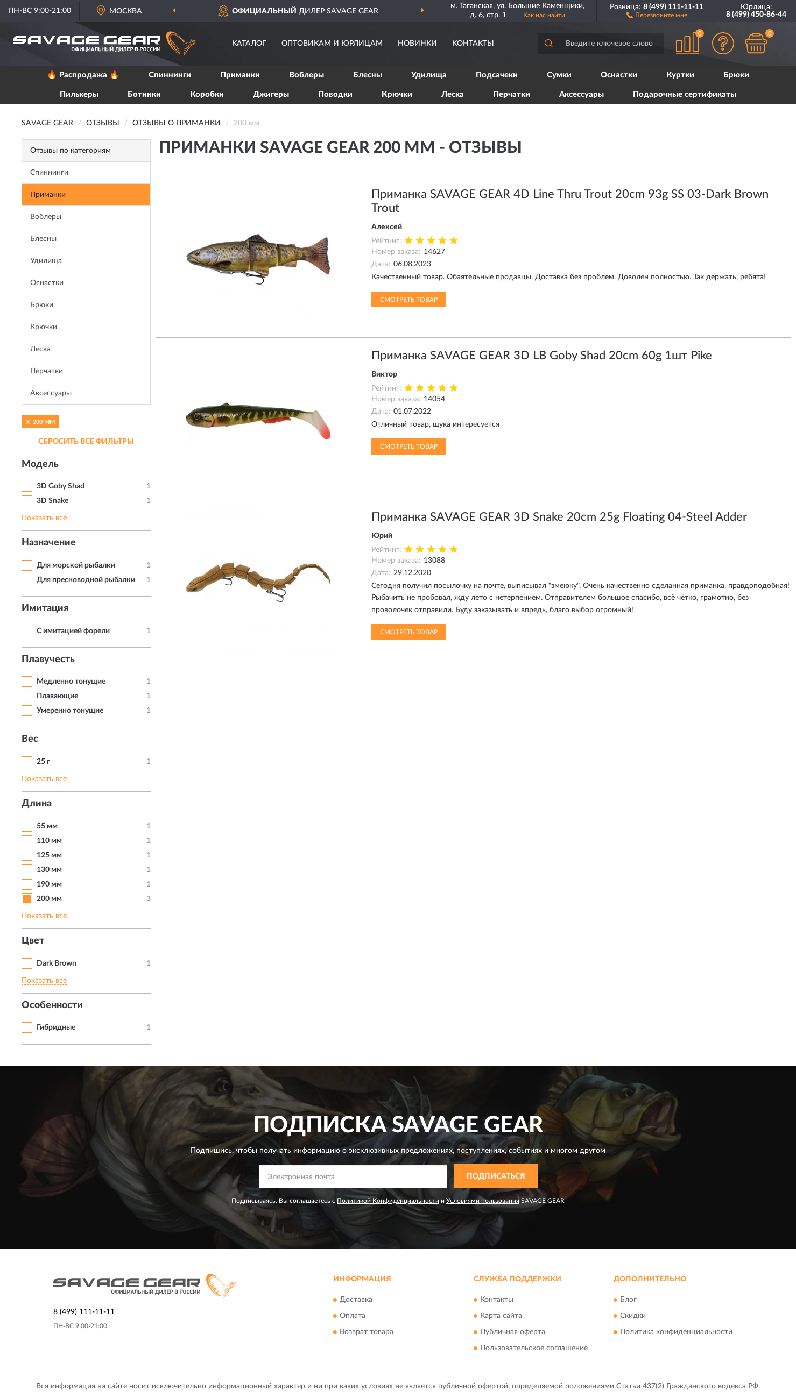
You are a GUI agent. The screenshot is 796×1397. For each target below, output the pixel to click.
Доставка (356, 1300)
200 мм (49, 899)
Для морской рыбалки (76, 565)
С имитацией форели (73, 631)
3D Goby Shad (60, 486)
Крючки (397, 94)
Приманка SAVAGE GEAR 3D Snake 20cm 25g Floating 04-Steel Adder (559, 517)
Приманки (240, 75)
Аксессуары (581, 94)
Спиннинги (170, 75)
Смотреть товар (409, 299)
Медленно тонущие (71, 681)
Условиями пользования (482, 1200)
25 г (43, 761)
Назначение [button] (49, 543)
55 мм (47, 826)
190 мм (49, 884)
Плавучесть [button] (48, 659)
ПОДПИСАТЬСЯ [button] (496, 1176)
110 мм (49, 841)
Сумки (559, 75)
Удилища (429, 75)
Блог (628, 1300)
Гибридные (56, 1027)
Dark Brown (56, 963)
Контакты (473, 43)
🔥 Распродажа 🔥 (83, 75)
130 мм (49, 870)
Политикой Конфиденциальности (388, 1200)
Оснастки (619, 75)
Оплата (352, 1316)
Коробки (207, 94)
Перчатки (511, 94)
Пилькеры (79, 94)
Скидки (633, 1316)
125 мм (49, 855)
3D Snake (52, 501)
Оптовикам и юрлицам (332, 43)
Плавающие (57, 696)
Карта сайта (501, 1316)
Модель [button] (40, 464)
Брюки (736, 75)
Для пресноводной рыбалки (86, 580)
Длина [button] (37, 804)
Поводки (335, 94)
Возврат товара (366, 1332)
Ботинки (144, 94)
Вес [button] (30, 739)
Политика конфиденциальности (676, 1332)
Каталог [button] (249, 43)
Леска (452, 94)
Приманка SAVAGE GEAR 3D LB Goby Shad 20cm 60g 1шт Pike (541, 355)
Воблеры (306, 75)
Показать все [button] (44, 518)
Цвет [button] (33, 941)
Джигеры (271, 94)
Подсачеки (497, 75)
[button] (656, 14)
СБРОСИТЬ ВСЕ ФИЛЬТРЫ (86, 441)
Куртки (680, 75)
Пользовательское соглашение (534, 1348)
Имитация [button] (45, 608)
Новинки (417, 43)
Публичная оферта (512, 1332)
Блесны (367, 75)
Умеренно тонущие (70, 710)
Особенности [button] (52, 1005)
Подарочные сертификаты (684, 94)
